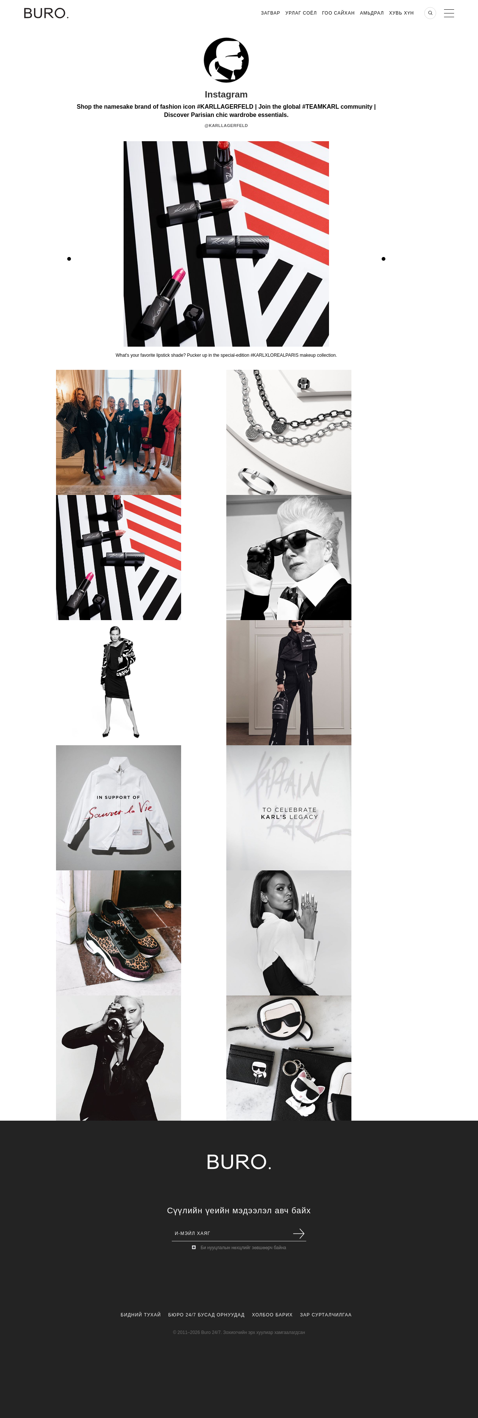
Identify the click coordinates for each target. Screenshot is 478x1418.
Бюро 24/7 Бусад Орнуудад (206, 1315)
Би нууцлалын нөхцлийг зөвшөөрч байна (243, 1247)
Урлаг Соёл (301, 13)
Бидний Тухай (141, 1315)
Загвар (270, 13)
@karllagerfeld (226, 125)
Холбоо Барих (272, 1315)
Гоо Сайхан (338, 13)
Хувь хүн (401, 13)
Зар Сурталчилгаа (325, 1315)
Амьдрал (372, 13)
